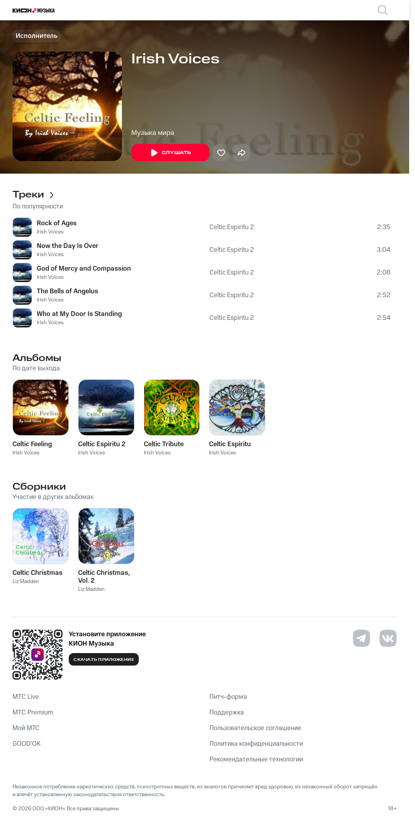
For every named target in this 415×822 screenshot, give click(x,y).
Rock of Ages (57, 223)
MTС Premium (33, 712)
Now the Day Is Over (67, 246)
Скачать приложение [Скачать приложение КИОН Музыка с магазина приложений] (103, 659)
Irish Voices (50, 232)
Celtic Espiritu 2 (231, 227)
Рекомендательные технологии (256, 759)
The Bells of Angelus (67, 291)
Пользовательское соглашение (255, 728)
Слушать (170, 153)
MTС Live (26, 697)
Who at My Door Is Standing (79, 314)
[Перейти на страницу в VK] (388, 638)
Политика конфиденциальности (256, 743)
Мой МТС (26, 728)
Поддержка (226, 712)
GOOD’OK (27, 743)
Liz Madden (26, 581)
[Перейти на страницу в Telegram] (361, 638)
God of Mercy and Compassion (84, 268)
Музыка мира (152, 133)
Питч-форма (228, 697)
